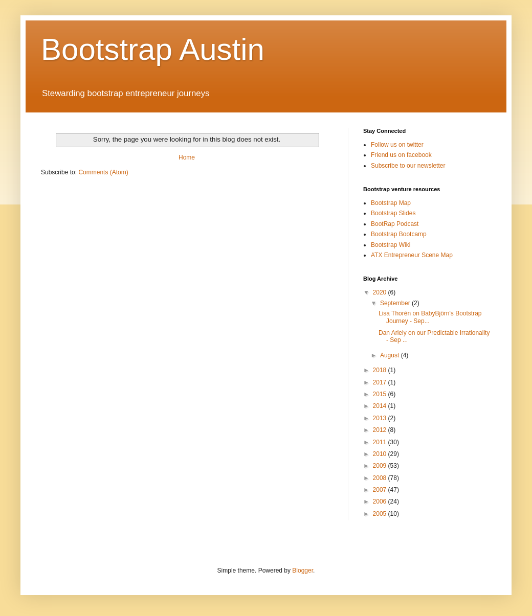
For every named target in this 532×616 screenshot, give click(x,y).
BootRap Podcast (394, 223)
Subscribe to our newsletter (408, 165)
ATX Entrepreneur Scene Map (412, 255)
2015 (380, 394)
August (390, 355)
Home (187, 157)
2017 (380, 382)
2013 (380, 418)
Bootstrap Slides (393, 213)
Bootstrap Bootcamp (399, 234)
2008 (380, 478)
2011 (380, 442)
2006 (380, 501)
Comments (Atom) (103, 172)
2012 (380, 430)
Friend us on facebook (401, 154)
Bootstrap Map (391, 203)
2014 (380, 405)
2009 (380, 465)
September (396, 303)
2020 (380, 292)
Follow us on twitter (397, 144)
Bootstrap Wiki (390, 244)
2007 (380, 489)
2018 (380, 370)
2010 (380, 454)
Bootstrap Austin (152, 49)
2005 (380, 513)
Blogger (302, 570)
